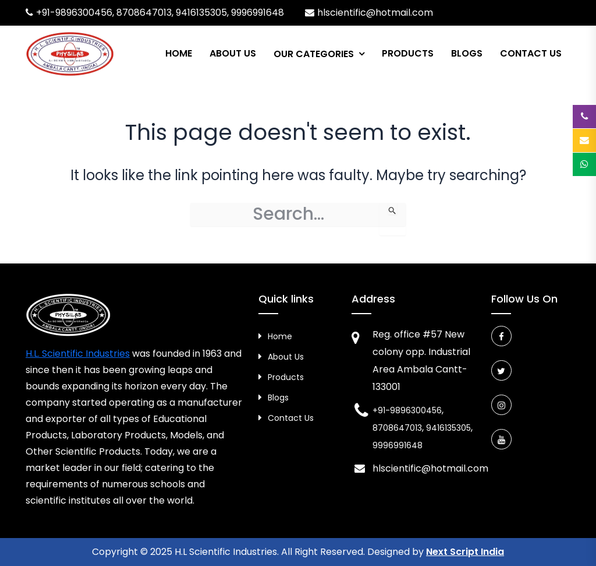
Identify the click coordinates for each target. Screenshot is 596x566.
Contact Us (531, 53)
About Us (233, 53)
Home (178, 53)
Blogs (467, 53)
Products (408, 53)
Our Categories (314, 54)
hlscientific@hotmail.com (375, 12)
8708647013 (144, 12)
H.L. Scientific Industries (78, 353)
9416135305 (201, 12)
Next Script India (465, 551)
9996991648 (257, 12)
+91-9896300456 (74, 12)
